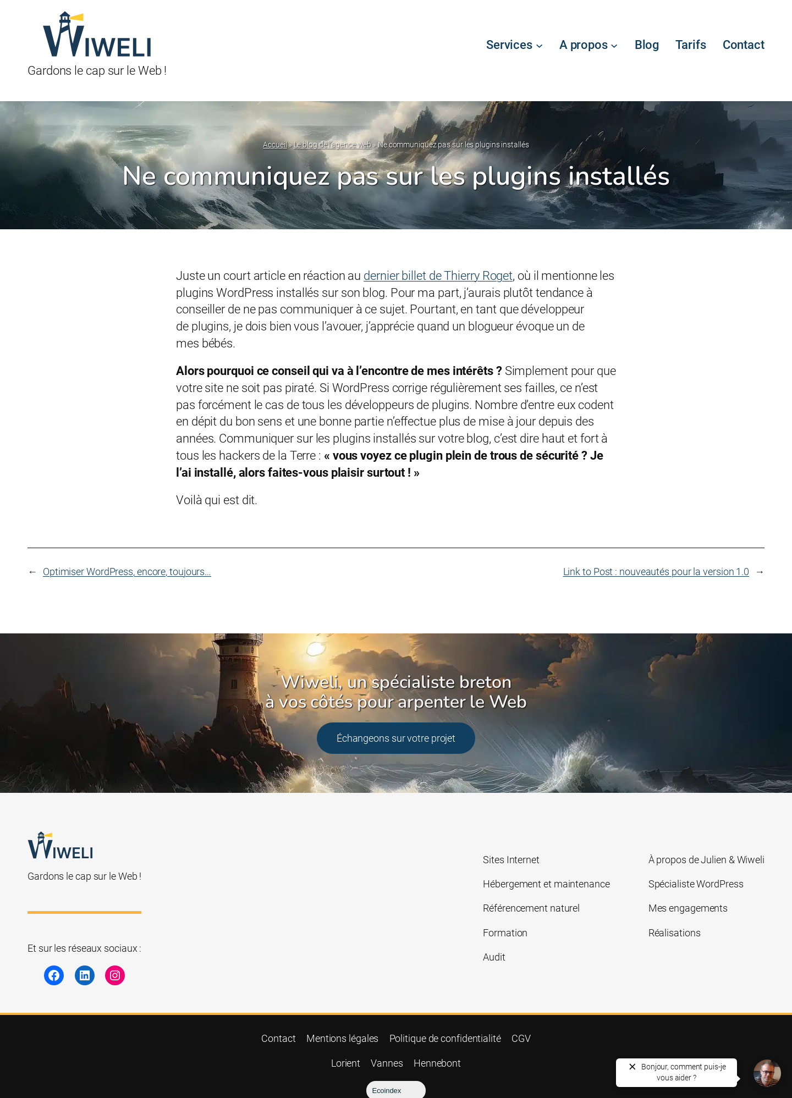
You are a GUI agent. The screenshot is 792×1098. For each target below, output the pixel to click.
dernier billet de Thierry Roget (438, 276)
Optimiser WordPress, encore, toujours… (127, 571)
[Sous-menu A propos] (614, 45)
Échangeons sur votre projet (396, 738)
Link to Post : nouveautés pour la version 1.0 (656, 571)
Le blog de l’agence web (333, 144)
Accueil (275, 144)
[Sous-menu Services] (539, 45)
